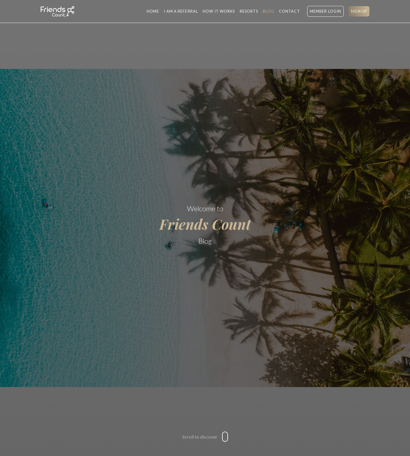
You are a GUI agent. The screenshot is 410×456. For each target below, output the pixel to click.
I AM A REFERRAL (181, 11)
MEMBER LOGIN (325, 11)
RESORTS (249, 11)
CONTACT (289, 11)
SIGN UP (359, 11)
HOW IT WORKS (219, 11)
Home (153, 11)
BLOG (268, 11)
